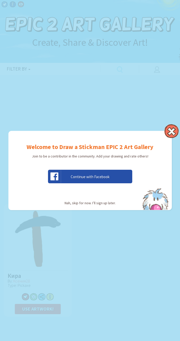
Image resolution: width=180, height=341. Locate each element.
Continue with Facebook (79, 176)
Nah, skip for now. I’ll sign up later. (90, 203)
